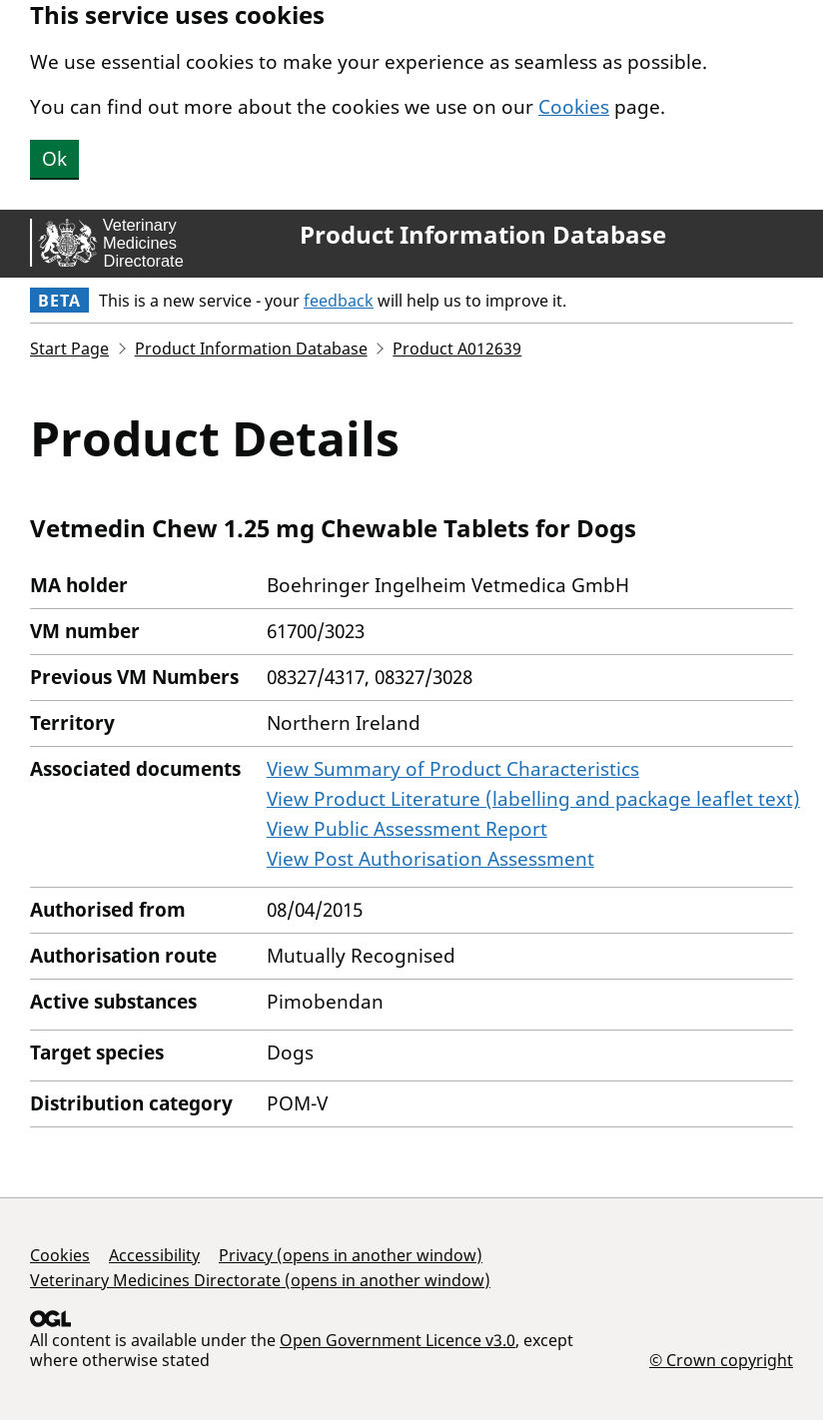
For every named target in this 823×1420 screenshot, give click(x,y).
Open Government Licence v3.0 (397, 1340)
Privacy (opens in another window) (350, 1255)
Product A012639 (457, 348)
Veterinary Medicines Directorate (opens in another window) (260, 1280)
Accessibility (154, 1255)
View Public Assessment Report (407, 829)
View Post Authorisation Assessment (430, 859)
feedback (339, 301)
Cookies (573, 107)
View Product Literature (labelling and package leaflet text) (533, 799)
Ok (54, 159)
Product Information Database (483, 235)
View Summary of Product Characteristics (453, 769)
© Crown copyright (721, 1359)
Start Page (69, 348)
